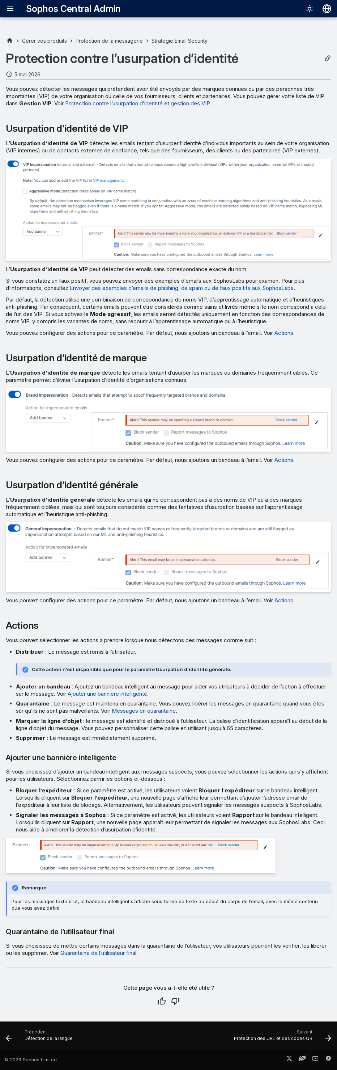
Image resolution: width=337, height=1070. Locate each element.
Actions (283, 332)
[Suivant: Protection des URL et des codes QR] (281, 1038)
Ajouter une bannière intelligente (107, 693)
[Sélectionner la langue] (327, 8)
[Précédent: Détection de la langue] (40, 1038)
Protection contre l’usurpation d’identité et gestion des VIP (137, 103)
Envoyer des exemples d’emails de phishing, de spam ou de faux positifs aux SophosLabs (182, 288)
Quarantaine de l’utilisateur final (98, 952)
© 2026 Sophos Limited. (31, 1059)
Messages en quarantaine (144, 710)
